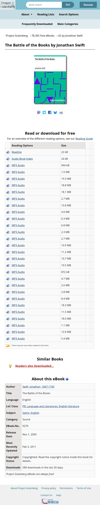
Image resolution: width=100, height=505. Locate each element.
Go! (68, 4)
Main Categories (67, 24)
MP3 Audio (18, 165)
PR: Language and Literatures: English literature (50, 406)
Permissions (66, 488)
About (27, 14)
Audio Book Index (22, 159)
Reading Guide (84, 138)
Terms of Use (84, 488)
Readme (17, 152)
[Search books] (44, 5)
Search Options (69, 14)
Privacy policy (48, 488)
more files (28, 345)
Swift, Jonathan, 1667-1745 (38, 386)
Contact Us (46, 495)
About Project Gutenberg (24, 488)
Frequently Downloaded (37, 24)
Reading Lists (45, 14)
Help (58, 495)
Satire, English (30, 413)
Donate (88, 5)
